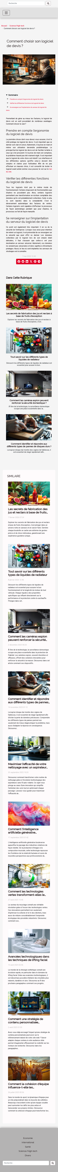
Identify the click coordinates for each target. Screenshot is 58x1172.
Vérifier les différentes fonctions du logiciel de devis (27, 103)
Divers (28, 1155)
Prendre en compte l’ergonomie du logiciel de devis (26, 99)
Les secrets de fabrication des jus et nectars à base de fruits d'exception (29, 314)
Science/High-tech (17, 26)
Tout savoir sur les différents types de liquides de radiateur (29, 358)
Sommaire (13, 95)
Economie (28, 1138)
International (28, 1142)
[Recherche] (26, 3)
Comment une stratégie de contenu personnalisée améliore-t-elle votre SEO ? (25, 1022)
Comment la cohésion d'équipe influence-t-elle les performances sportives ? (28, 1087)
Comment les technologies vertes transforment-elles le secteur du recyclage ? (26, 895)
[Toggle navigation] (6, 12)
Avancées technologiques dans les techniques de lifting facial (28, 958)
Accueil (4, 26)
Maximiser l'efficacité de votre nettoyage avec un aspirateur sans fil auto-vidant (27, 767)
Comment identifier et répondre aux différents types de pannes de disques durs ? (29, 445)
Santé (28, 1147)
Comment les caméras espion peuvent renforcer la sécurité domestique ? (29, 401)
